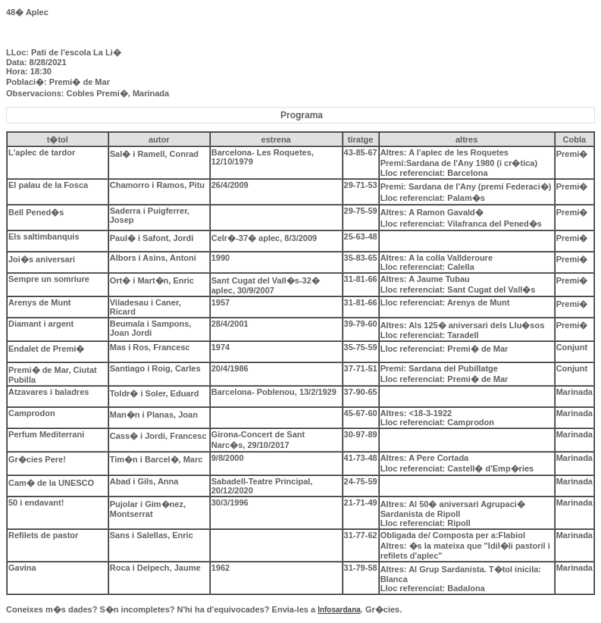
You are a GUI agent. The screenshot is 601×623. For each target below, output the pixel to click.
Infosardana (339, 610)
